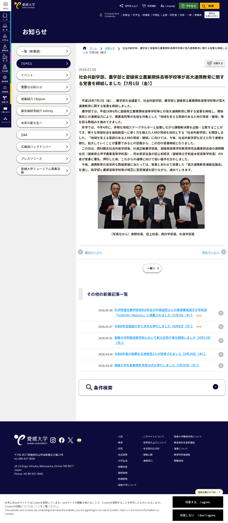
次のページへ (210, 252)
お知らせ (110, 48)
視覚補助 (149, 5)
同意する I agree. (198, 502)
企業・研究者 (169, 15)
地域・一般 (186, 15)
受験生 (126, 15)
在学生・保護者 (141, 15)
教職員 (198, 15)
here (128, 510)
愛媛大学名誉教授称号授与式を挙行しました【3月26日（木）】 (157, 365)
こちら (36, 506)
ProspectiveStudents (112, 15)
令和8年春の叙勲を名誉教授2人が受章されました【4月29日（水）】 (160, 353)
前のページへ (93, 252)
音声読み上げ (129, 5)
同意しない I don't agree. (198, 515)
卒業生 (156, 15)
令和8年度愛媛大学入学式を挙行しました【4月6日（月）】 (154, 326)
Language (168, 5)
